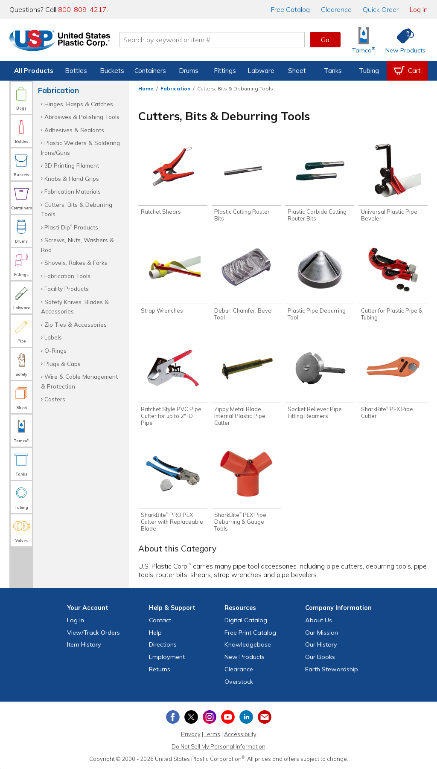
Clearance (336, 9)
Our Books (320, 657)
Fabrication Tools (67, 275)
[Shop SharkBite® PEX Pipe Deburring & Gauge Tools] (246, 488)
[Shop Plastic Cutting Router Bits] (246, 182)
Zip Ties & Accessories (75, 324)
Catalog (290, 9)
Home (146, 88)
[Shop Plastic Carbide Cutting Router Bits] (319, 182)
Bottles (76, 71)
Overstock (238, 681)
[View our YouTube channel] (227, 716)
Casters (54, 399)
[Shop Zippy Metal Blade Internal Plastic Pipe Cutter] (246, 383)
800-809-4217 (82, 9)
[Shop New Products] (402, 40)
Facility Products (66, 288)
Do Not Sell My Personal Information (218, 746)
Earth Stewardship (331, 669)
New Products (244, 657)
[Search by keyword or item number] (212, 39)
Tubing (369, 71)
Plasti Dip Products (71, 227)
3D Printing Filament (71, 165)
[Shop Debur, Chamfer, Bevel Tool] (246, 281)
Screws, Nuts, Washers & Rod (77, 244)
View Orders (93, 632)
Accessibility (240, 734)
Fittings (225, 71)
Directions (163, 644)
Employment (167, 657)
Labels (53, 337)
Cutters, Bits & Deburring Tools (76, 209)
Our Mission (321, 632)
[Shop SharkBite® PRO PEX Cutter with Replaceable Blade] (172, 488)
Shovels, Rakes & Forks (76, 262)
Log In (419, 9)
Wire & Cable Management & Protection (79, 381)
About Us (318, 620)
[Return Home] (59, 41)
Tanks (333, 71)
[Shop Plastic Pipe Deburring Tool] (319, 281)
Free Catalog (250, 632)
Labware (261, 71)
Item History (84, 644)
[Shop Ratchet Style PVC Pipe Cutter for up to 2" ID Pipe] (172, 383)
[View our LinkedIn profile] (246, 716)
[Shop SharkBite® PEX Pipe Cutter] (393, 380)
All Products (33, 71)
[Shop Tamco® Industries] (363, 40)
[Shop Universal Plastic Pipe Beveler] (393, 182)
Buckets (112, 71)
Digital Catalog (245, 620)
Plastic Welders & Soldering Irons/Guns (80, 147)
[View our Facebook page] (172, 716)
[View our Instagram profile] (209, 716)
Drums (188, 71)
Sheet (297, 71)
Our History (321, 644)
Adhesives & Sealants (74, 129)
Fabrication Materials (72, 191)
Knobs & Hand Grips (71, 178)
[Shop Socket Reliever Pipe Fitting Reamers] (319, 380)
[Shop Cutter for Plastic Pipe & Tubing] (393, 281)
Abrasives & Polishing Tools (81, 116)
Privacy (191, 734)
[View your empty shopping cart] (407, 71)
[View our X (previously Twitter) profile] (191, 716)
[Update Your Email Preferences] (264, 716)
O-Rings (55, 350)
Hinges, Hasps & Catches (78, 103)
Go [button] (325, 39)
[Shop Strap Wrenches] (172, 277)
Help (155, 632)
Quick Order (381, 9)
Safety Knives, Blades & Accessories (75, 306)
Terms (212, 734)
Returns (159, 669)
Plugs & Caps (62, 363)
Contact (160, 620)
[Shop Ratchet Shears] (172, 179)
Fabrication (175, 88)
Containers (150, 71)
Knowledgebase (247, 644)
